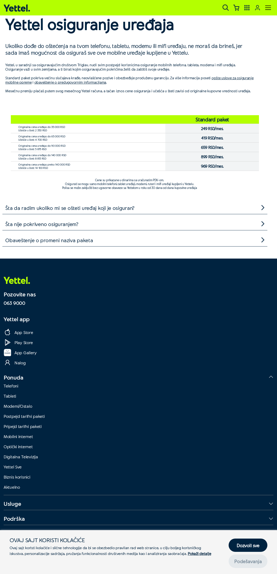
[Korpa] (236, 8)
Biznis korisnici (17, 477)
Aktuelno (12, 487)
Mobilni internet (18, 436)
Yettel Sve (13, 466)
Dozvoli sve (248, 545)
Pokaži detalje (199, 553)
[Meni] (268, 8)
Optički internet (18, 446)
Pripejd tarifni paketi (23, 426)
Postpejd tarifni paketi (24, 416)
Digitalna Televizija (21, 456)
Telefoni (11, 385)
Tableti (10, 396)
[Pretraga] (225, 8)
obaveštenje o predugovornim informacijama (70, 82)
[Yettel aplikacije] (247, 8)
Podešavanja (248, 561)
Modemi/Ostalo (18, 406)
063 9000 (14, 303)
